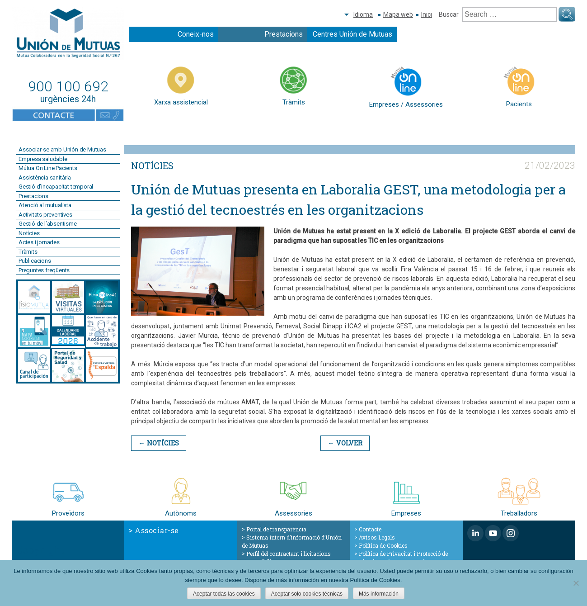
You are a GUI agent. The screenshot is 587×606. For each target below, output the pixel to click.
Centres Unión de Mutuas (352, 34)
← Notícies (158, 443)
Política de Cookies (383, 545)
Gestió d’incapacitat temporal (56, 186)
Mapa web (398, 14)
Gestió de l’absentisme (48, 223)
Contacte (370, 529)
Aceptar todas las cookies (224, 594)
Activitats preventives (45, 214)
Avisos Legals (377, 537)
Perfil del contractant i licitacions (288, 553)
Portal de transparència (276, 529)
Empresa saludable (43, 159)
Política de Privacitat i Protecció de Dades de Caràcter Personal (401, 557)
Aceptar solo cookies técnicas (307, 594)
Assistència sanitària (45, 177)
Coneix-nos (196, 34)
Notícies (29, 233)
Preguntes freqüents (44, 270)
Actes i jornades (39, 242)
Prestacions (283, 34)
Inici (426, 14)
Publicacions (35, 260)
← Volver (343, 443)
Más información (379, 594)
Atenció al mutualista (45, 205)
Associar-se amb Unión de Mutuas (62, 149)
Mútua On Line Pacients (48, 168)
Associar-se (157, 530)
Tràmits (28, 251)
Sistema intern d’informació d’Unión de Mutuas (292, 541)
